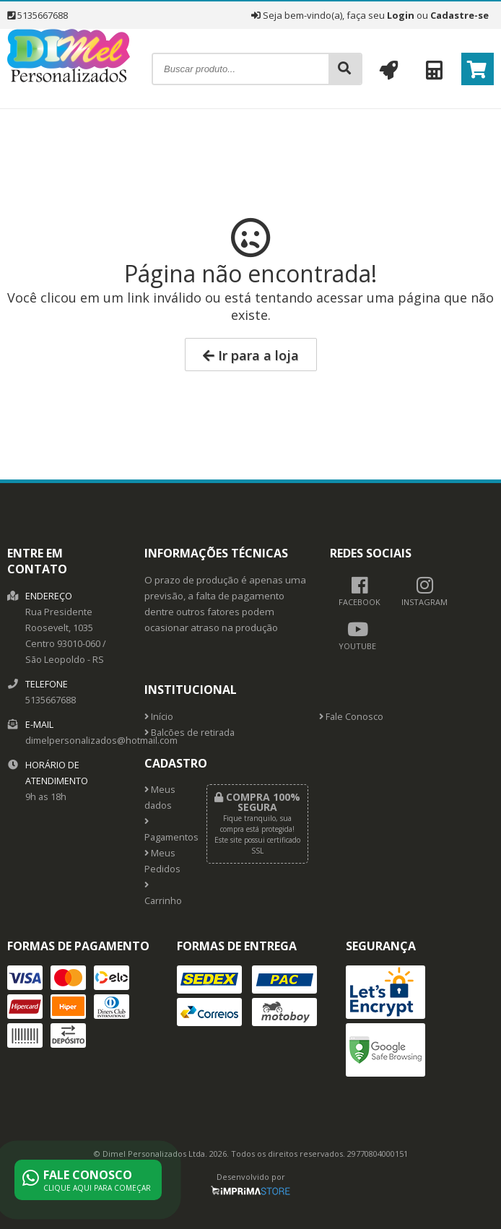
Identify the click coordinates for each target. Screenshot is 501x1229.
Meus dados (159, 797)
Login (400, 15)
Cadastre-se (459, 15)
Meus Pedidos (162, 861)
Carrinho (163, 894)
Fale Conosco (351, 717)
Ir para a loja (251, 355)
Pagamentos (164, 830)
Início (158, 717)
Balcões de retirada (189, 732)
